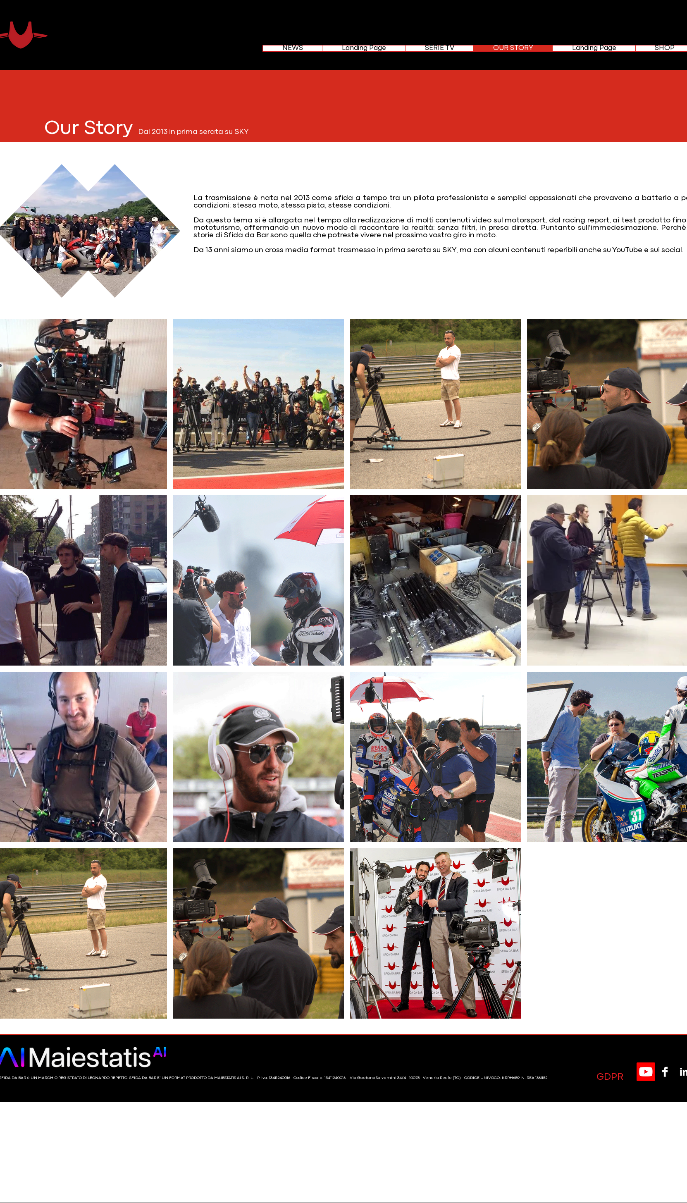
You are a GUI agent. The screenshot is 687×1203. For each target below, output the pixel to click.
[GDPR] (609, 1077)
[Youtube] (646, 1071)
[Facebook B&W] (665, 1071)
